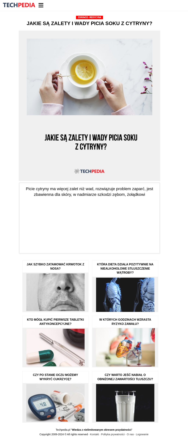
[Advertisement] (89, 223)
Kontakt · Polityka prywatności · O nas (112, 434)
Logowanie (142, 434)
